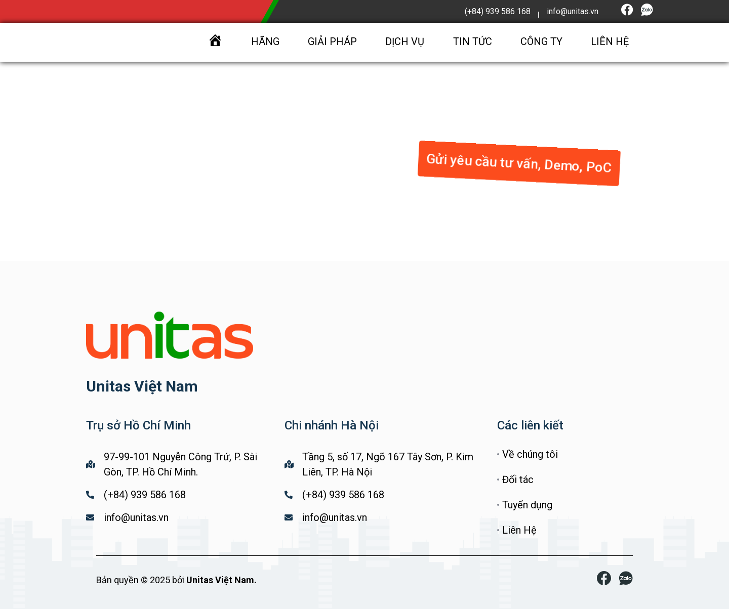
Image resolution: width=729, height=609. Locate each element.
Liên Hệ (519, 530)
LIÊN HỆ (610, 41)
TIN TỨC (472, 41)
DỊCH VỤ (404, 41)
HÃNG (265, 41)
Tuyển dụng (527, 505)
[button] (519, 161)
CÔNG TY (541, 41)
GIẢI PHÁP (332, 41)
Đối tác (518, 479)
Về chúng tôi (530, 454)
